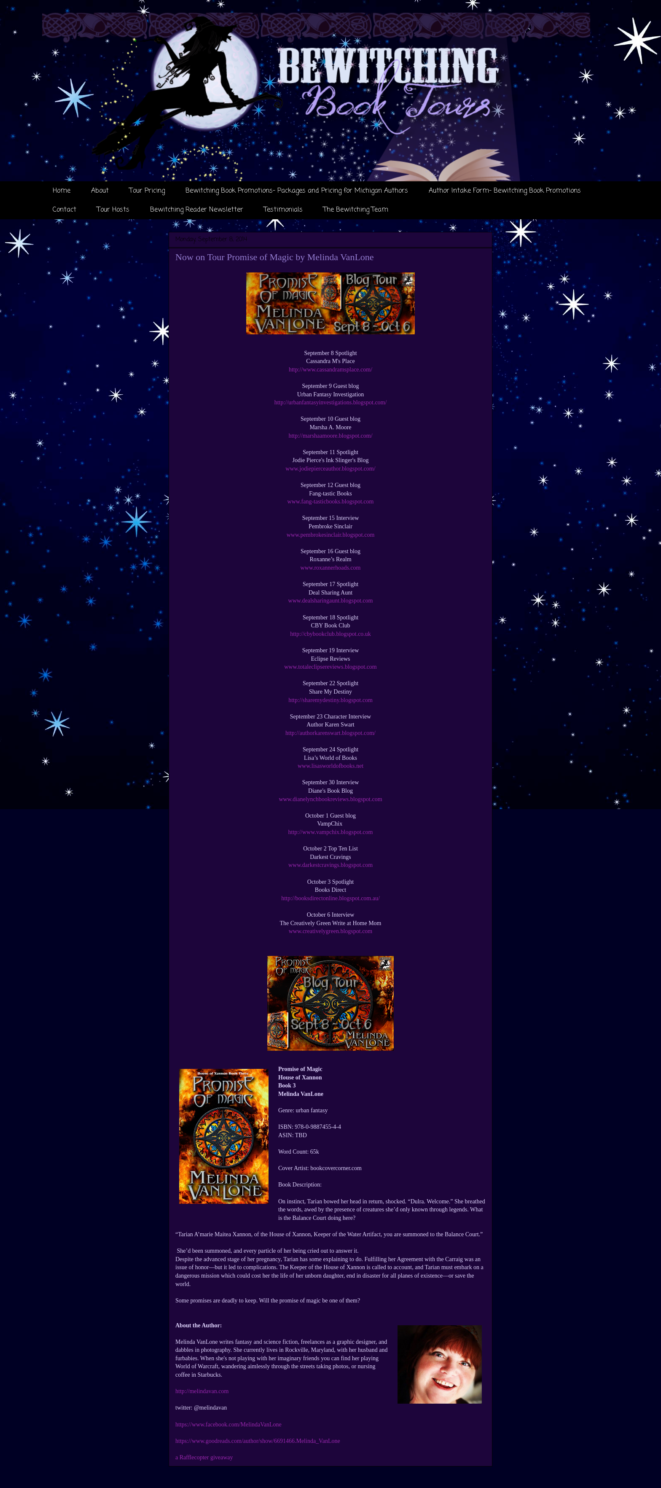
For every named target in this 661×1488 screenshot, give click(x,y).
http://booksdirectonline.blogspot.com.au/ (330, 898)
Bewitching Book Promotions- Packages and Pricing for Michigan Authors (296, 191)
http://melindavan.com (201, 1391)
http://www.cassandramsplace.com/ (330, 369)
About (100, 191)
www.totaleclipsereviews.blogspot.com (330, 667)
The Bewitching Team (355, 210)
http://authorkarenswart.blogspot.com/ (330, 733)
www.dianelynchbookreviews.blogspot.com (330, 799)
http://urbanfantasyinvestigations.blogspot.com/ (330, 402)
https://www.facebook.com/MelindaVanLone (228, 1424)
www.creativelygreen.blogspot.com (331, 931)
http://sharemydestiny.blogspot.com (330, 700)
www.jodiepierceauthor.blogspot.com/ (330, 469)
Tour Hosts (113, 210)
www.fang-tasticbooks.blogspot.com (331, 501)
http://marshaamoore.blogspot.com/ (330, 436)
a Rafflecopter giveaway (204, 1457)
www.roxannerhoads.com (331, 568)
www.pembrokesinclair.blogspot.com (331, 535)
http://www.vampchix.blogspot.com (330, 832)
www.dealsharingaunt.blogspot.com (330, 600)
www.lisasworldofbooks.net (330, 766)
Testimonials (283, 210)
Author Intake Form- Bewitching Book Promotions (505, 191)
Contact (64, 210)
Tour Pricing (147, 191)
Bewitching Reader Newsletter (196, 210)
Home (61, 191)
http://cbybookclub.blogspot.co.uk (330, 634)
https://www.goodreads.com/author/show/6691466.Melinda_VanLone (257, 1441)
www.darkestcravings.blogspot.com (330, 865)
